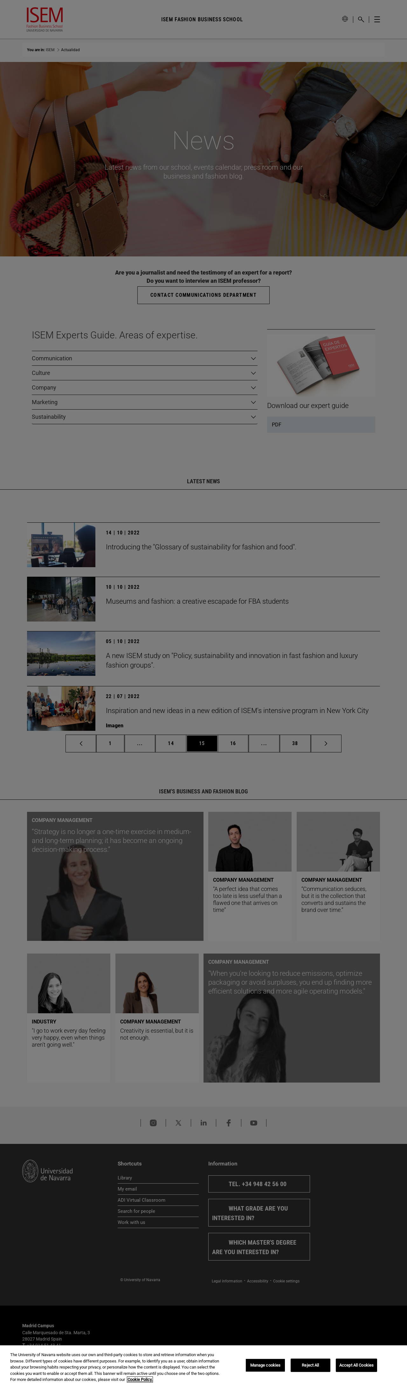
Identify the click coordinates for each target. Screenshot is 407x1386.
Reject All (310, 1365)
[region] (203, 1365)
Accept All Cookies (356, 1365)
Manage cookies (265, 1365)
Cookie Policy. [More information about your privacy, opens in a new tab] (140, 1379)
